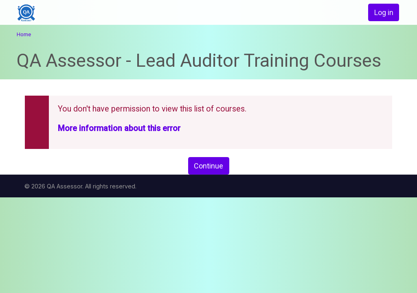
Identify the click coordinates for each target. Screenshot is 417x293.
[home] (55, 13)
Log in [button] (383, 12)
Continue (208, 166)
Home (24, 34)
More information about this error (119, 128)
